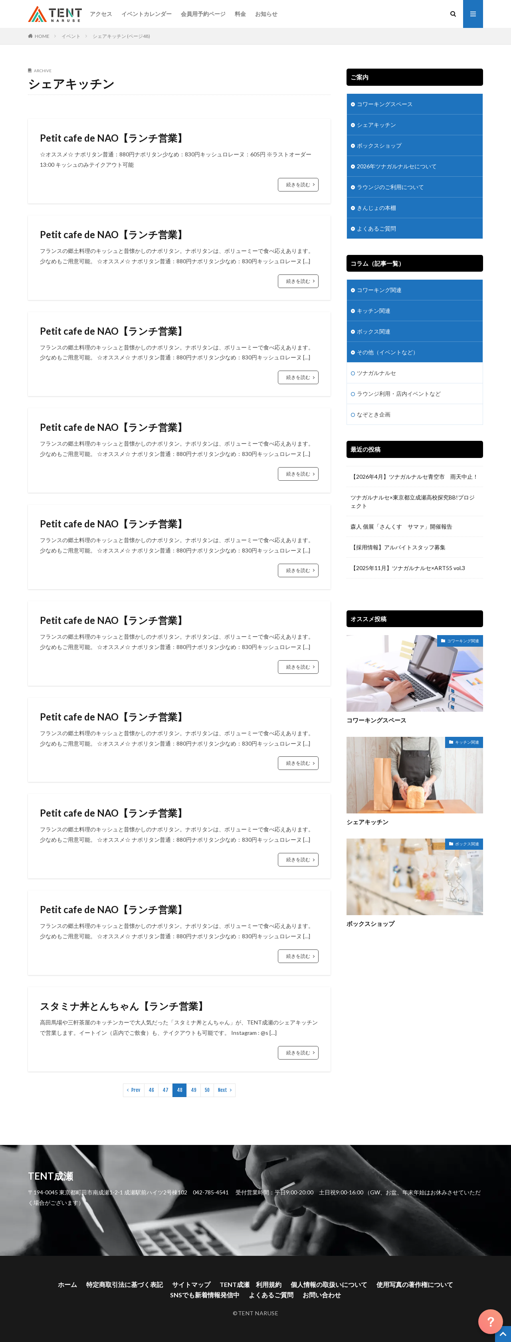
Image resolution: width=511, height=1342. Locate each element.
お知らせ (266, 13)
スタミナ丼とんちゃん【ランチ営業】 (124, 1006)
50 (207, 1090)
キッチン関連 (373, 310)
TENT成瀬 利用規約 (250, 1284)
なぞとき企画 (373, 414)
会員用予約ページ (203, 13)
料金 (240, 13)
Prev (135, 1090)
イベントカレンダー (146, 13)
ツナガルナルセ (376, 372)
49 (193, 1090)
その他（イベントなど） (387, 352)
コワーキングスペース (385, 104)
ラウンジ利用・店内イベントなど (399, 393)
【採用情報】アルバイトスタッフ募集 (398, 547)
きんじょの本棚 (376, 207)
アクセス (101, 13)
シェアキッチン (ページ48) (121, 36)
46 (151, 1090)
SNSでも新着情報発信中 (205, 1295)
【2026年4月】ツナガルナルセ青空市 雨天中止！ (414, 476)
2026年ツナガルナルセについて (397, 166)
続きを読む (298, 184)
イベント (71, 36)
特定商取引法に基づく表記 (124, 1284)
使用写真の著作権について (414, 1284)
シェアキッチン (376, 124)
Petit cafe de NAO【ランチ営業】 (113, 138)
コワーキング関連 (379, 289)
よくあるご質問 (376, 228)
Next (222, 1090)
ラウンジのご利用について (390, 187)
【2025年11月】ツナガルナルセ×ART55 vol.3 (411, 567)
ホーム (67, 1284)
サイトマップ (191, 1284)
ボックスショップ (379, 145)
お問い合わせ (322, 1295)
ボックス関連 (373, 331)
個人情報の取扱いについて (329, 1284)
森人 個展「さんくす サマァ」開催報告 (401, 526)
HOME (42, 36)
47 (165, 1090)
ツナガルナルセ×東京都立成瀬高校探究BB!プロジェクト (413, 501)
